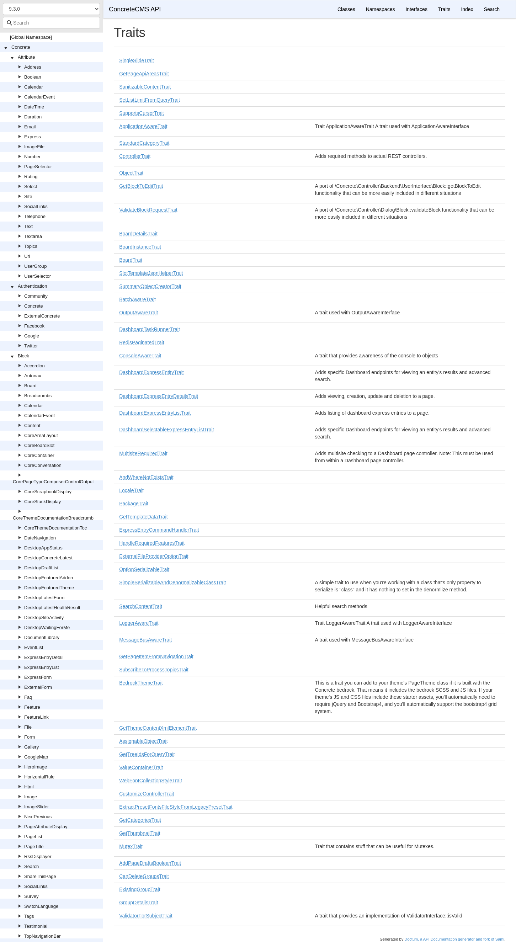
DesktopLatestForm (44, 597)
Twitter (31, 345)
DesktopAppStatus (43, 547)
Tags (29, 916)
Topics (30, 246)
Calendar (33, 87)
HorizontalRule (39, 776)
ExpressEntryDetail (44, 657)
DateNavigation (40, 538)
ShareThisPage (40, 876)
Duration (33, 116)
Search (31, 866)
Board (30, 385)
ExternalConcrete (42, 316)
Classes (346, 9)
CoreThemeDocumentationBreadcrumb (53, 518)
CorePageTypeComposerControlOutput (53, 481)
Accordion (34, 365)
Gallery (31, 747)
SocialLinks (36, 206)
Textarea (33, 236)
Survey (31, 896)
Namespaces (380, 9)
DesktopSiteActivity (44, 617)
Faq (28, 697)
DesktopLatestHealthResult (52, 607)
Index (467, 9)
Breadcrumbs (38, 395)
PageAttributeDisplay (45, 826)
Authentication (32, 286)
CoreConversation (43, 465)
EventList (33, 647)
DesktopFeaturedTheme (49, 587)
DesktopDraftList (41, 567)
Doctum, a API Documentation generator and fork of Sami (454, 939)
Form (29, 737)
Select (30, 186)
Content (32, 425)
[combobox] (51, 23)
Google (31, 336)
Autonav (32, 375)
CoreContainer (39, 455)
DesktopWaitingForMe (47, 627)
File (28, 727)
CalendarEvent (39, 97)
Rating (31, 176)
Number (32, 156)
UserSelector (37, 276)
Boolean (32, 77)
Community (36, 296)
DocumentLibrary (41, 637)
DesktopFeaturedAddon (48, 577)
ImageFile (34, 146)
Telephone (35, 216)
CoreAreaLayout (41, 435)
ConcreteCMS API (135, 9)
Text (28, 226)
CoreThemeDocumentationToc (55, 528)
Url (27, 256)
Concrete (20, 47)
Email (30, 126)
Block (23, 355)
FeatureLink (36, 717)
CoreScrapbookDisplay (47, 491)
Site (28, 196)
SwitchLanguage (41, 906)
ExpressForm (38, 677)
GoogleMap (36, 757)
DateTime (34, 107)
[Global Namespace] (31, 37)
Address (32, 67)
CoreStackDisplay (42, 501)
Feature (32, 707)
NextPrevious (38, 816)
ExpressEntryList (41, 667)
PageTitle (33, 846)
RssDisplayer (38, 856)
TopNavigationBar (42, 936)
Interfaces (416, 9)
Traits (444, 9)
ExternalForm (38, 687)
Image (30, 796)
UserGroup (35, 266)
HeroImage (35, 767)
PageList (33, 836)
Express (32, 136)
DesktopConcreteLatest (48, 557)
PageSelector (38, 166)
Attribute (26, 57)
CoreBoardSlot (39, 445)
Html (29, 786)
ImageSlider (36, 806)
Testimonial (35, 926)
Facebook (34, 326)
